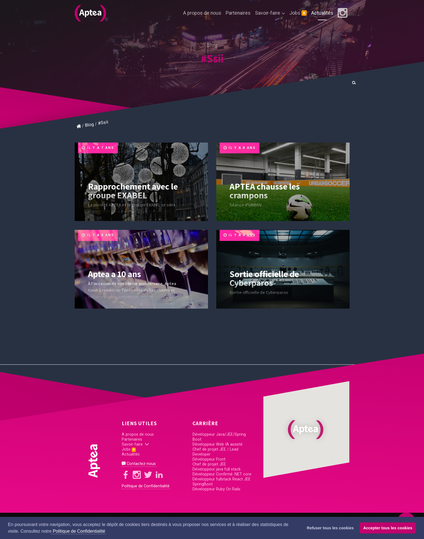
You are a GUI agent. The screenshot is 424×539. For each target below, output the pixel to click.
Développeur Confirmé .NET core (222, 474)
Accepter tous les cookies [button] (387, 528)
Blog (89, 125)
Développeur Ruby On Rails (216, 489)
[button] (306, 429)
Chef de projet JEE (209, 464)
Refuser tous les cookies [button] (330, 528)
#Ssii (212, 58)
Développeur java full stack (217, 469)
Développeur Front (209, 459)
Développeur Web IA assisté (218, 444)
